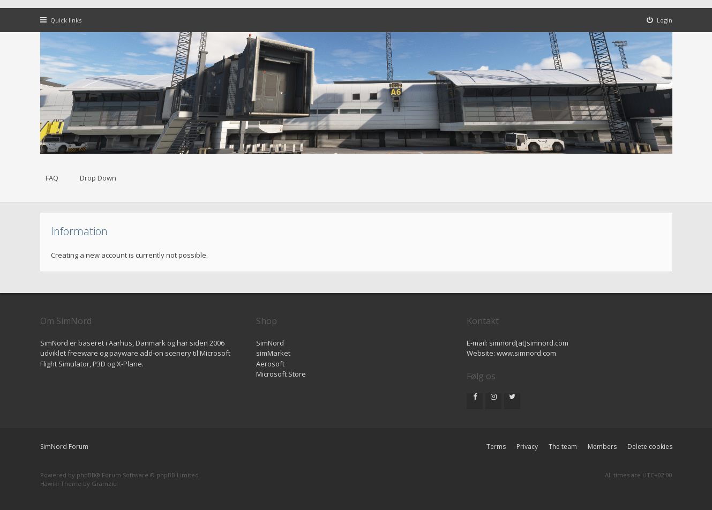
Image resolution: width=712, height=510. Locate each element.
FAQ (52, 178)
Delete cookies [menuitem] (649, 446)
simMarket (273, 353)
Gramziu (104, 483)
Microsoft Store (281, 374)
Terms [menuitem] (496, 446)
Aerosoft (270, 364)
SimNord (270, 343)
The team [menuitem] (563, 446)
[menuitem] (659, 20)
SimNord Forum (64, 446)
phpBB (86, 475)
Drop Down (98, 178)
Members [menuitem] (602, 446)
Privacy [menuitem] (527, 446)
